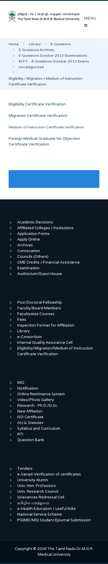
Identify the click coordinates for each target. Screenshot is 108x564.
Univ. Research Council (37, 491)
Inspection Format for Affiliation (45, 325)
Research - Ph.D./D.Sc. (37, 405)
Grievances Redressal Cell (40, 497)
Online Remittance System (41, 394)
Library (35, 44)
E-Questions (61, 44)
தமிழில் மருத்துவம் (33, 502)
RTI (20, 434)
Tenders (25, 468)
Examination (28, 268)
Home (14, 44)
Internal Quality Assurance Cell (45, 342)
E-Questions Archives (36, 50)
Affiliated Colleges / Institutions (45, 227)
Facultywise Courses (35, 313)
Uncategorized (31, 67)
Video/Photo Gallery (35, 399)
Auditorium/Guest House (39, 273)
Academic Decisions (35, 222)
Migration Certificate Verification (38, 115)
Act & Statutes (30, 422)
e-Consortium (29, 336)
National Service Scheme (39, 514)
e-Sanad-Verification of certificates (49, 474)
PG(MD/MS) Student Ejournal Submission (54, 520)
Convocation (28, 250)
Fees (21, 319)
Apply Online (28, 239)
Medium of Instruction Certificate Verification (46, 127)
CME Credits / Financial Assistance (48, 262)
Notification (27, 388)
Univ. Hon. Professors (36, 485)
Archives (25, 245)
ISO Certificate (30, 416)
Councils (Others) (32, 256)
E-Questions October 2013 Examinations (53, 55)
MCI (20, 382)
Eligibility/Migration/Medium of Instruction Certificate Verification (55, 351)
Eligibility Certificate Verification (37, 104)
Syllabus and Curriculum (38, 428)
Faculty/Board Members (39, 308)
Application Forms (33, 233)
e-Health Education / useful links (46, 508)
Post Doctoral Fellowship (39, 302)
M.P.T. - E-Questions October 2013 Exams (54, 61)
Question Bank (30, 439)
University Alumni (32, 479)
